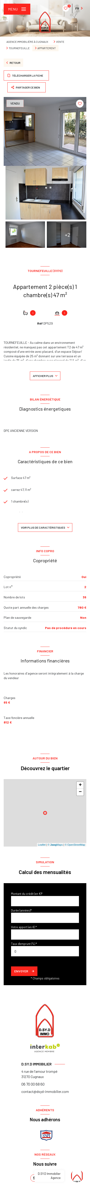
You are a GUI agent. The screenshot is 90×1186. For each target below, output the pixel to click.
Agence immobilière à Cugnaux (27, 41)
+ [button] (80, 785)
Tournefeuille (19, 48)
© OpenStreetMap (75, 844)
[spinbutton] (45, 951)
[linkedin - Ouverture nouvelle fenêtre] (45, 1178)
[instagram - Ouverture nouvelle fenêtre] (56, 1178)
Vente (60, 41)
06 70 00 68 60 (33, 1084)
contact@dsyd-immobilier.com (45, 1091)
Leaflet (42, 844)
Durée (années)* (21, 910)
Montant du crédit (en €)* (26, 894)
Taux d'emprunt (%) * (24, 944)
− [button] (80, 792)
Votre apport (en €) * (24, 927)
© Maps (55, 844)
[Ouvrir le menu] (17, 9)
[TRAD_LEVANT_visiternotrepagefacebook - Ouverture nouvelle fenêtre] (34, 1178)
